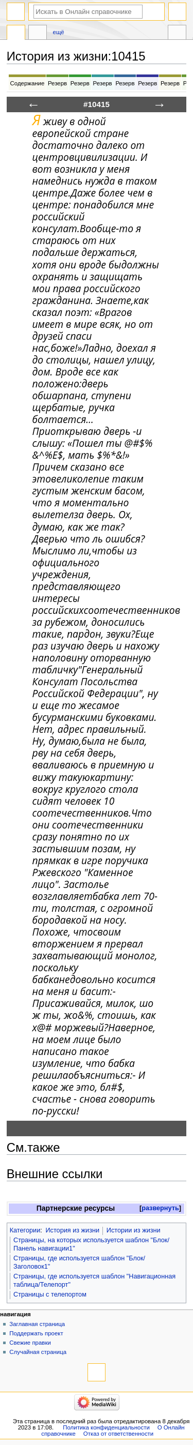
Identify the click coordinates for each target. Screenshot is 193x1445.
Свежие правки (30, 1342)
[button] (160, 1208)
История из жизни (72, 1230)
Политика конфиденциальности (106, 1427)
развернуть (160, 1208)
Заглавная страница (37, 1324)
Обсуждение (37, 33)
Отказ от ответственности (118, 1434)
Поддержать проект (36, 1333)
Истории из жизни (134, 1230)
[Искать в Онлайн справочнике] (88, 12)
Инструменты (177, 33)
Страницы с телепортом (49, 1294)
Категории (25, 1230)
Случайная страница (37, 1352)
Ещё (58, 32)
